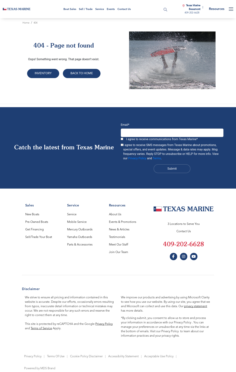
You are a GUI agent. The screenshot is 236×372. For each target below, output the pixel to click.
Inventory (43, 73)
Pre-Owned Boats (36, 222)
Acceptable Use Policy (158, 356)
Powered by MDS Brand (39, 368)
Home (26, 23)
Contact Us (124, 9)
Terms (157, 158)
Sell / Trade (86, 9)
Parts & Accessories (80, 244)
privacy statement (195, 306)
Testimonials (117, 237)
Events (111, 9)
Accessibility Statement (123, 356)
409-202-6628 (183, 245)
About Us (115, 214)
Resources (216, 9)
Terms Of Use (56, 356)
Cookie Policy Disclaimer (86, 356)
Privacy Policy (137, 158)
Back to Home (81, 73)
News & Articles (119, 229)
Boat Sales (69, 9)
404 (35, 23)
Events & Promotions (122, 222)
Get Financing (34, 229)
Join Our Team (118, 252)
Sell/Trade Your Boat (38, 237)
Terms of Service (41, 328)
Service (72, 214)
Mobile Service (77, 222)
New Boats (32, 214)
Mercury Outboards (80, 229)
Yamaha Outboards (79, 237)
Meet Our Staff (118, 244)
